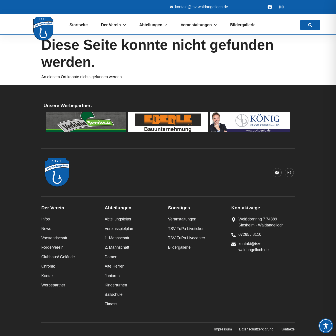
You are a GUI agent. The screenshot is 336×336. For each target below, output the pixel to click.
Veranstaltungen (199, 25)
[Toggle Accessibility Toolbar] (326, 326)
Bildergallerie (243, 25)
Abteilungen (153, 25)
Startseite (79, 25)
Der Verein (113, 25)
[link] (310, 25)
